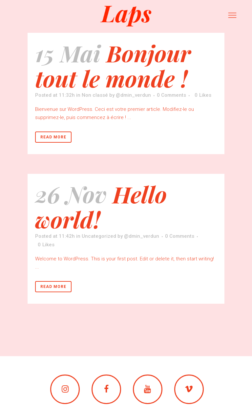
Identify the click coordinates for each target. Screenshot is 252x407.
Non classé (95, 95)
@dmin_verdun (133, 95)
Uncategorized (99, 236)
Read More (53, 137)
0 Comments (171, 95)
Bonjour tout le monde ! (113, 65)
